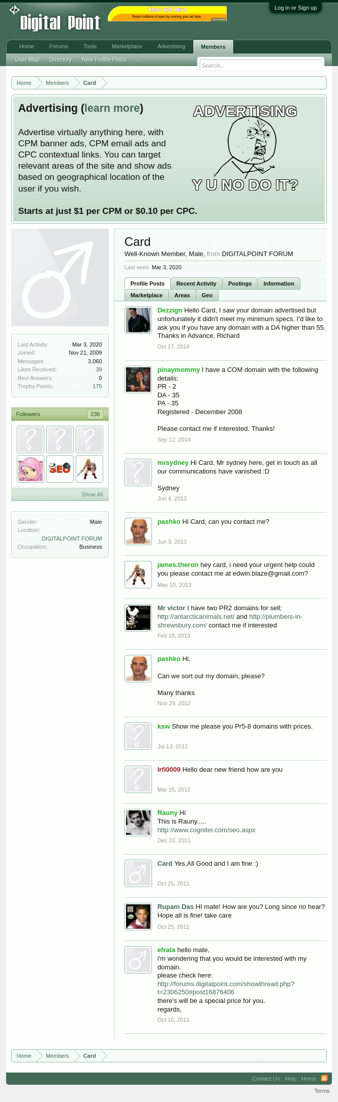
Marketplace (147, 295)
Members (213, 47)
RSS (324, 1079)
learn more (112, 108)
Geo (207, 295)
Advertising (171, 46)
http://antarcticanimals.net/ (196, 616)
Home (26, 46)
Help (290, 1079)
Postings (240, 283)
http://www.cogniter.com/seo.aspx (207, 830)
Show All (92, 494)
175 (97, 386)
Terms (321, 1091)
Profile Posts (148, 283)
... (138, 59)
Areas (182, 295)
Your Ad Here (219, 19)
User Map (27, 59)
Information (278, 283)
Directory (60, 59)
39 (99, 369)
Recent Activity (196, 283)
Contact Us (266, 1079)
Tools (90, 46)
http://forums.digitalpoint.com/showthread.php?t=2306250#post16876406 (226, 988)
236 (95, 414)
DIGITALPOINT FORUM (72, 539)
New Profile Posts (104, 59)
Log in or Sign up (295, 8)
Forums (58, 46)
